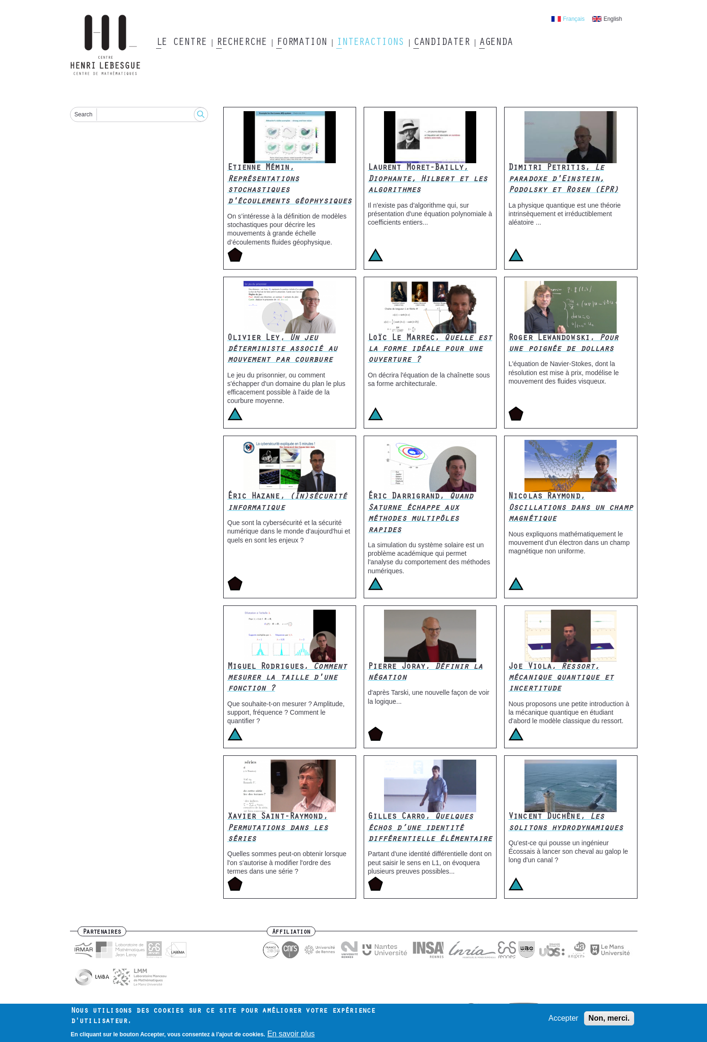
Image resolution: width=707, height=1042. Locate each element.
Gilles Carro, (430, 828)
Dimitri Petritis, (563, 179)
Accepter (563, 1021)
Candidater (441, 43)
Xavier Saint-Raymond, (277, 828)
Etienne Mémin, (289, 185)
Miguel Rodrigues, (287, 678)
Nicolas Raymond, (570, 508)
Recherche (241, 43)
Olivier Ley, (282, 349)
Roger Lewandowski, (563, 344)
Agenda (496, 43)
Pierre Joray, (425, 673)
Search (83, 114)
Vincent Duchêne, (565, 822)
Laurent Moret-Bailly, (428, 179)
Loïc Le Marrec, (430, 349)
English (612, 19)
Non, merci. (608, 1021)
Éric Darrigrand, (420, 513)
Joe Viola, (560, 678)
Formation (301, 43)
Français (574, 19)
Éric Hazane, (287, 502)
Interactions (370, 43)
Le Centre (181, 43)
